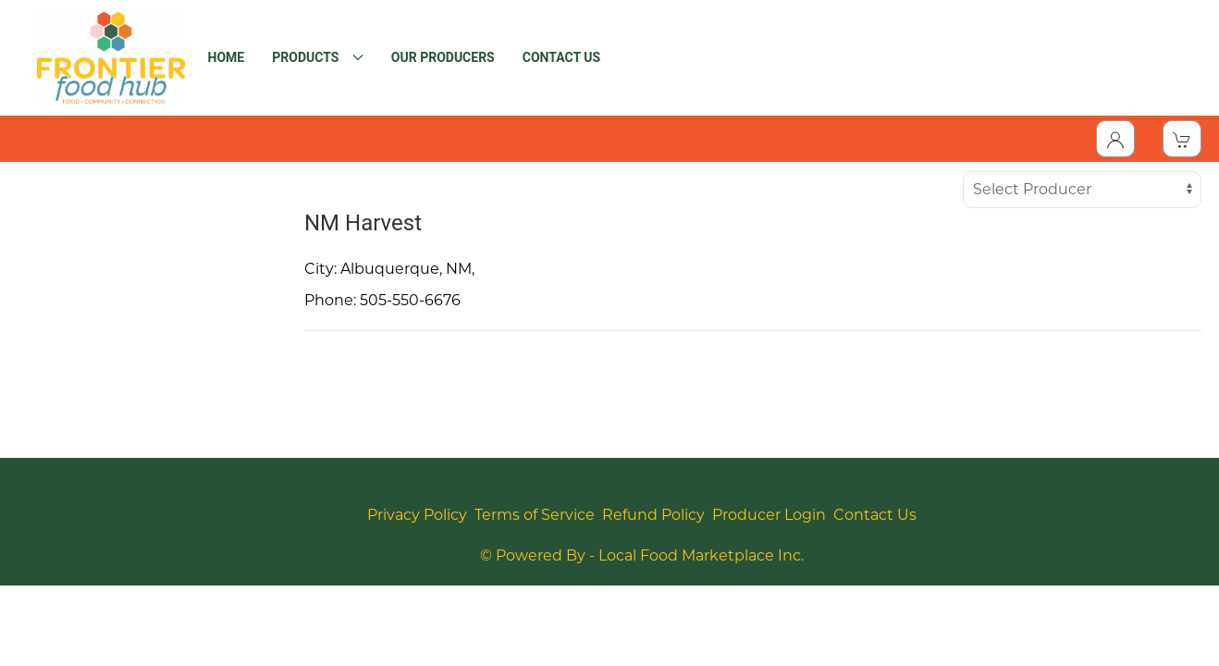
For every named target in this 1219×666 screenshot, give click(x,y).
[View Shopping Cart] (1182, 138)
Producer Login (769, 515)
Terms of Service (534, 515)
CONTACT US (561, 57)
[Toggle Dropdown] (1115, 138)
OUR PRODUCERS (443, 57)
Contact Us (875, 515)
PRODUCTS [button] (317, 57)
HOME (226, 57)
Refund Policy (653, 515)
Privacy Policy (417, 515)
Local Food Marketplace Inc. (701, 555)
